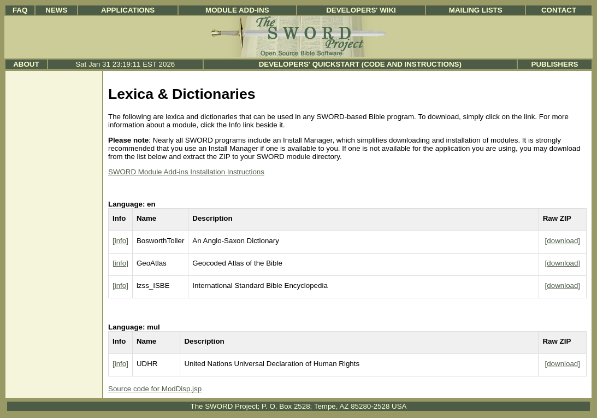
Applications (128, 10)
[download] (562, 241)
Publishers (554, 64)
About (26, 64)
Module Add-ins (237, 10)
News (56, 10)
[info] (120, 241)
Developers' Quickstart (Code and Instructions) (360, 64)
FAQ (20, 10)
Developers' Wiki (361, 10)
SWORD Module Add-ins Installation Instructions (186, 172)
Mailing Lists (476, 10)
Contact (558, 10)
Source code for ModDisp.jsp (155, 389)
